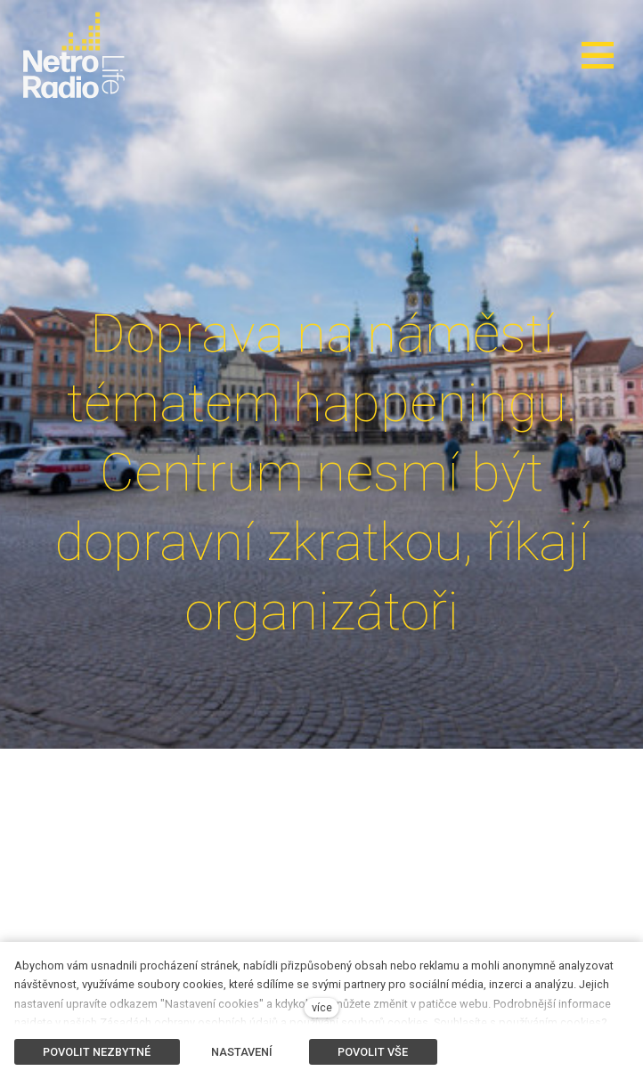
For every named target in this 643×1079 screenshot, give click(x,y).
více (322, 1007)
